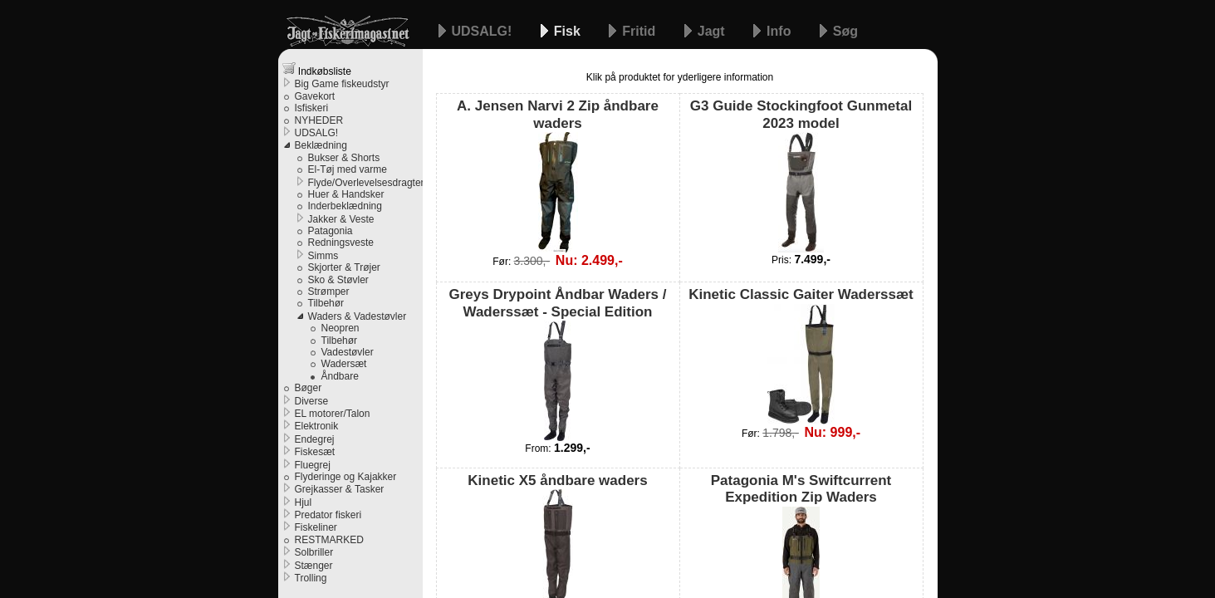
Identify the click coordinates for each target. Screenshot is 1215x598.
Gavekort (315, 96)
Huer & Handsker (346, 194)
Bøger (308, 388)
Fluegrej (313, 465)
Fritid (640, 31)
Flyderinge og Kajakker (346, 477)
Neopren (340, 328)
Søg (845, 31)
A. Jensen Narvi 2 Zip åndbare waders (558, 175)
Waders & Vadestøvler (357, 316)
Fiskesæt (315, 452)
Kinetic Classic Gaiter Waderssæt (801, 355)
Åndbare (340, 376)
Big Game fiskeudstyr (342, 84)
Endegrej (315, 439)
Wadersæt (344, 364)
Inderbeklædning (345, 206)
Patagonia (330, 231)
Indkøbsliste (316, 69)
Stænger (314, 565)
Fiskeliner (316, 527)
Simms (323, 256)
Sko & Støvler (338, 280)
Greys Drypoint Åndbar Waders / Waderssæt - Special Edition (558, 364)
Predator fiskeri (328, 515)
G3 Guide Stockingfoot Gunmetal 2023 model (801, 175)
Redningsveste (341, 242)
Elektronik (317, 426)
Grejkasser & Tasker (340, 489)
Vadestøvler (347, 352)
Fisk (569, 31)
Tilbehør (326, 303)
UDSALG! (484, 31)
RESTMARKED (329, 540)
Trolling (311, 578)
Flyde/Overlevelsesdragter (365, 183)
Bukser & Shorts (344, 158)
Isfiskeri (312, 108)
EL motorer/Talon (332, 413)
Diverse (312, 401)
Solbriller (314, 552)
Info (781, 31)
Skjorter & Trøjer (344, 267)
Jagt (713, 31)
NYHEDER (319, 120)
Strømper (329, 291)
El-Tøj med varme (347, 169)
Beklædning (321, 145)
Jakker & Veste (341, 219)
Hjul (303, 502)
